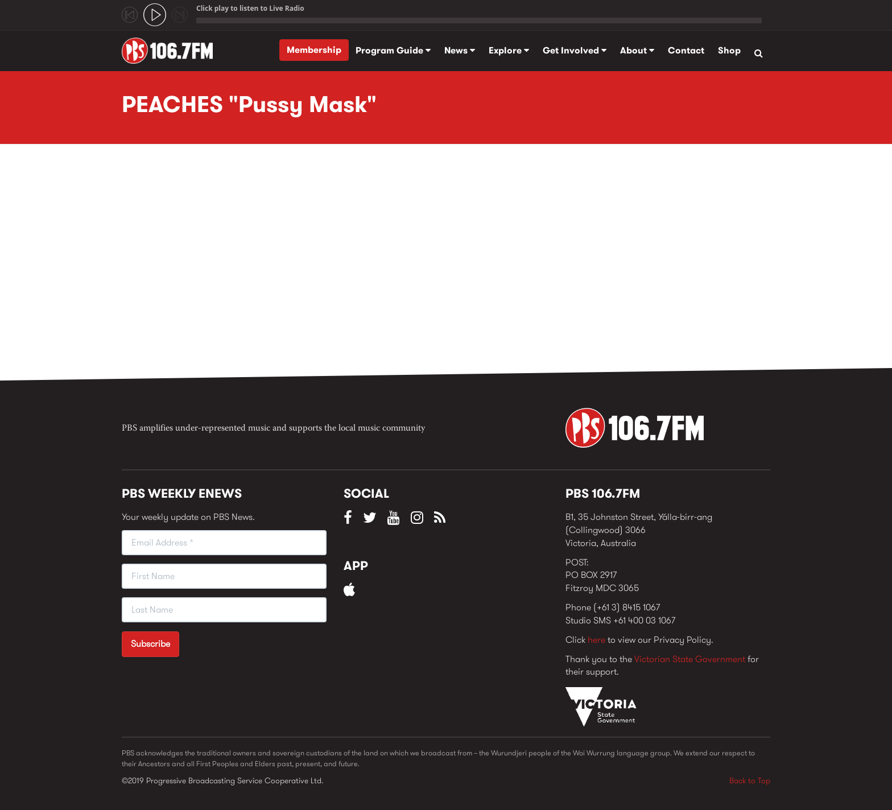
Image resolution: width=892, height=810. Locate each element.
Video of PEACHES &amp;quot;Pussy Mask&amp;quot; (304, 266)
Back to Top (749, 780)
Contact (686, 50)
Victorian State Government (689, 659)
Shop (729, 50)
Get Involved (574, 50)
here (596, 639)
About (637, 50)
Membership (314, 49)
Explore (509, 50)
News (459, 50)
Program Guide (393, 50)
